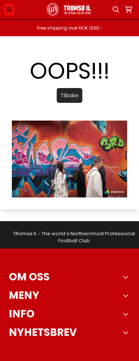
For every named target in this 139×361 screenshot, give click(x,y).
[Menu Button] (9, 9)
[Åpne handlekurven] (128, 9)
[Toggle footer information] (127, 277)
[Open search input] (116, 9)
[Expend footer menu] (127, 295)
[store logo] (69, 9)
